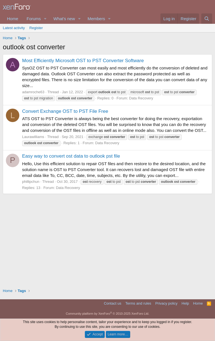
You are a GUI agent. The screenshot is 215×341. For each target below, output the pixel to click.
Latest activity (14, 28)
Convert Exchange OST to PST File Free (65, 111)
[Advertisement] (107, 240)
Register (36, 28)
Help (185, 303)
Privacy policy (166, 303)
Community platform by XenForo (107, 313)
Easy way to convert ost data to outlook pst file (71, 156)
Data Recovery (141, 98)
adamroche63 (33, 92)
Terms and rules (138, 303)
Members (96, 18)
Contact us (112, 303)
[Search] (206, 18)
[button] (45, 18)
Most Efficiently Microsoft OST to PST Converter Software (83, 60)
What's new (64, 18)
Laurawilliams (33, 137)
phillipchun (30, 181)
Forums (34, 18)
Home (12, 18)
